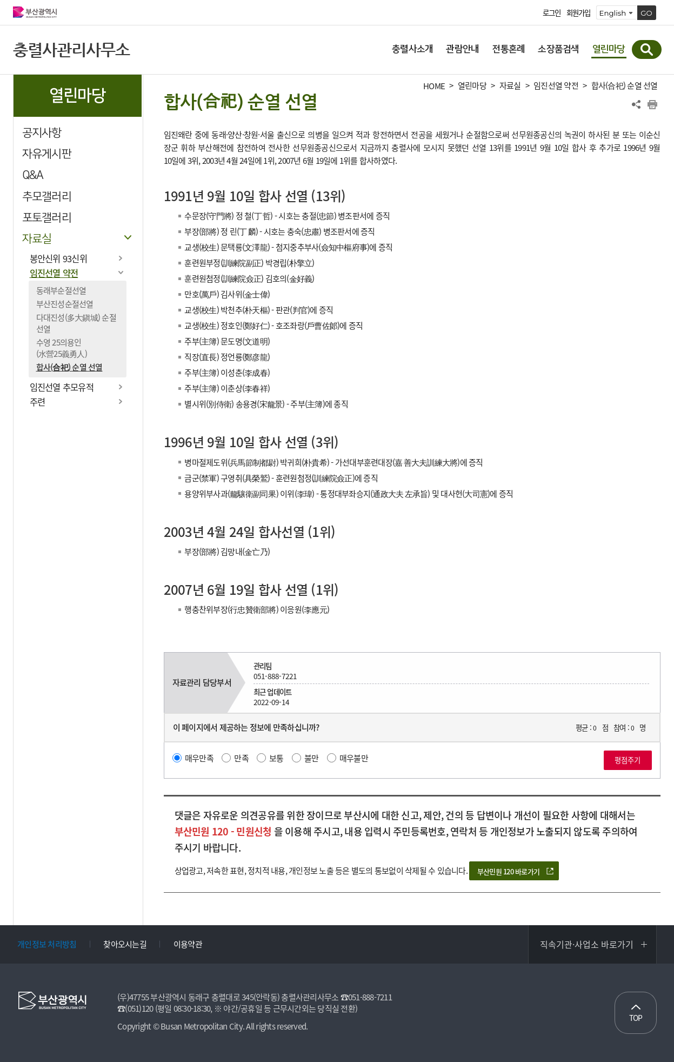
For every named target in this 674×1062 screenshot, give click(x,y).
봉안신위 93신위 (58, 258)
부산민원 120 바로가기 (508, 871)
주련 (37, 401)
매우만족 (199, 758)
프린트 (652, 104)
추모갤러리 (46, 196)
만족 (241, 758)
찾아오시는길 (124, 944)
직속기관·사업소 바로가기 (586, 944)
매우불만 (353, 758)
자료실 (37, 239)
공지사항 (42, 133)
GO (646, 13)
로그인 (552, 13)
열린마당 (472, 85)
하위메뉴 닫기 (128, 238)
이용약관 (187, 944)
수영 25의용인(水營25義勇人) (61, 348)
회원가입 (578, 13)
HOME (434, 86)
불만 (311, 758)
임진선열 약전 (54, 273)
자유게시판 (46, 154)
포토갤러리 (46, 217)
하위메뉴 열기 (121, 258)
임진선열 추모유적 (62, 387)
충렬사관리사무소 (71, 49)
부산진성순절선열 (65, 304)
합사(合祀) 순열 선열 (69, 367)
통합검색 (647, 49)
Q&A (33, 175)
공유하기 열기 (636, 104)
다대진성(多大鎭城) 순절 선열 (76, 323)
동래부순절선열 (61, 290)
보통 (276, 758)
